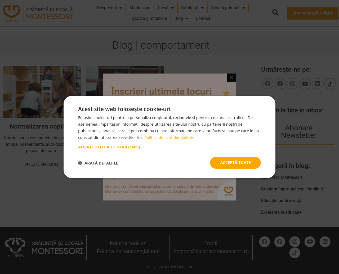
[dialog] (169, 137)
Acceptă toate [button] (235, 162)
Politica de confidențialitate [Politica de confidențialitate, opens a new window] (169, 137)
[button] (169, 146)
